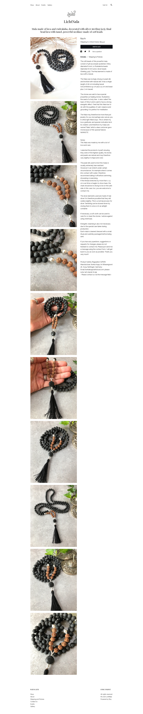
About (38, 5)
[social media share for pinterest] (89, 51)
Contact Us (33, 701)
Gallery (49, 5)
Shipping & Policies (96, 57)
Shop (32, 5)
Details (83, 57)
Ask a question (97, 51)
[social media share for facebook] (81, 51)
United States (94, 42)
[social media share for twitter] (85, 51)
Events (43, 5)
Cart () (105, 5)
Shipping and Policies (37, 699)
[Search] (111, 5)
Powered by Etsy (106, 699)
